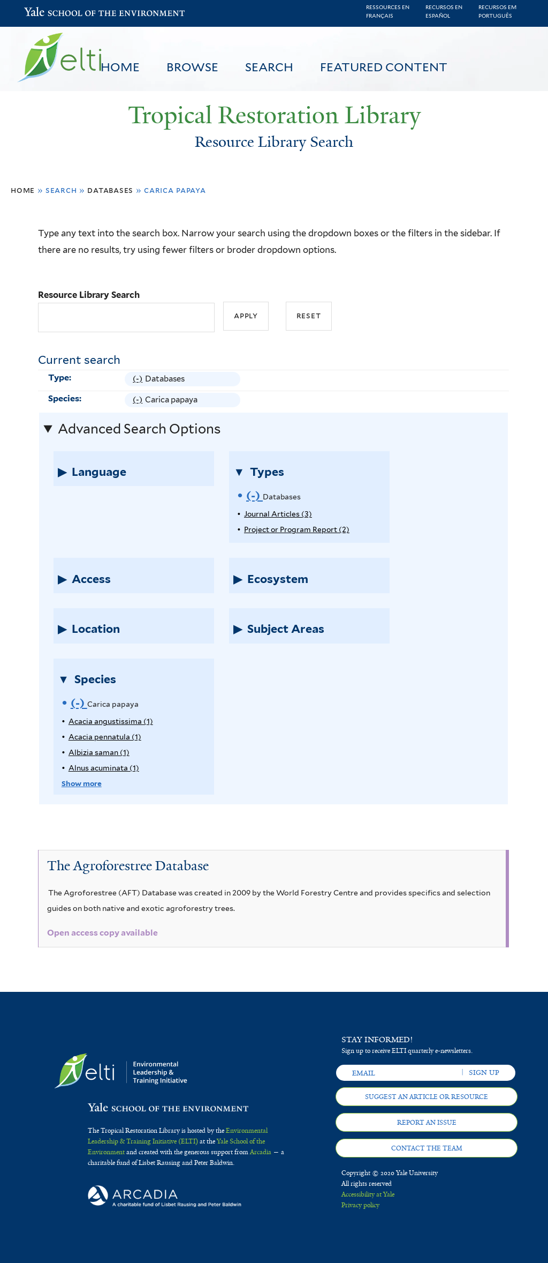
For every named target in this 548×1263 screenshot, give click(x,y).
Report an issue (426, 1122)
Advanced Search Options (139, 429)
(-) (138, 379)
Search (269, 67)
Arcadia (260, 1152)
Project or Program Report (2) (296, 529)
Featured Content (383, 67)
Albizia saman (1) (99, 752)
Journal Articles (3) (278, 514)
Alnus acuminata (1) (103, 768)
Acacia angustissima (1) (110, 721)
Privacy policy (360, 1205)
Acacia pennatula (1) (104, 737)
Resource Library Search (89, 294)
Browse (192, 67)
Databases (110, 190)
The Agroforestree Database (128, 866)
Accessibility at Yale (367, 1194)
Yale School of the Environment (52, 13)
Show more (82, 783)
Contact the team (426, 1148)
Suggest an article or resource (426, 1097)
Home (120, 67)
